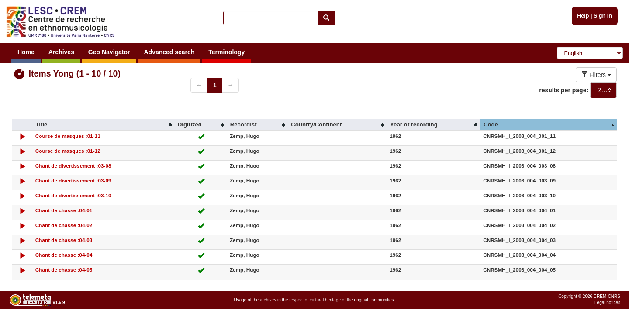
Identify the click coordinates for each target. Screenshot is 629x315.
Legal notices (607, 302)
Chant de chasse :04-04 (64, 255)
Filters (596, 74)
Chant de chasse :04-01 (64, 210)
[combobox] (603, 90)
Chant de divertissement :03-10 (73, 195)
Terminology (226, 52)
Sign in (603, 16)
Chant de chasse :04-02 (64, 225)
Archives (61, 52)
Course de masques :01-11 (67, 136)
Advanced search (169, 52)
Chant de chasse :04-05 (64, 270)
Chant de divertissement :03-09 (73, 180)
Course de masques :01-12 (67, 151)
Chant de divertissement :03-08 (73, 165)
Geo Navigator (109, 52)
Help (583, 16)
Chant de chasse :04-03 (64, 240)
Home (26, 52)
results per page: (563, 90)
